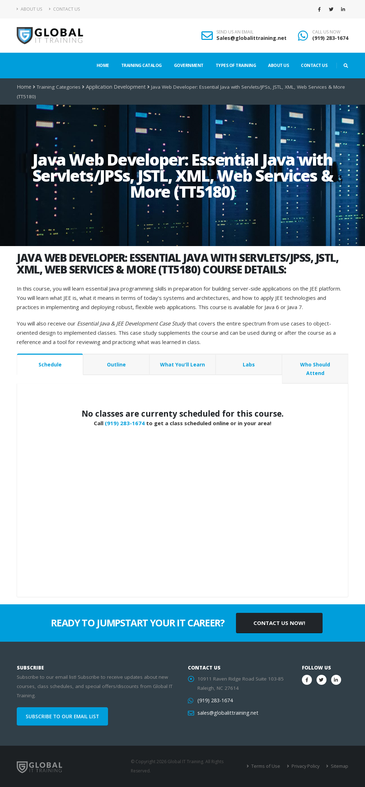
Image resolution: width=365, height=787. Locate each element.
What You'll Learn (182, 364)
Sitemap (339, 766)
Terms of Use (268, 766)
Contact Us (64, 9)
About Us (29, 9)
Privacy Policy (306, 766)
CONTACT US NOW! (279, 622)
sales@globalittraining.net (226, 713)
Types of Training (236, 65)
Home (103, 65)
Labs (249, 364)
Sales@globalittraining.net (251, 38)
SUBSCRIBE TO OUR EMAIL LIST (62, 716)
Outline (116, 364)
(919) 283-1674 (330, 38)
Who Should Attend (315, 368)
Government (189, 65)
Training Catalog (141, 65)
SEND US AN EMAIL (234, 32)
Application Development (113, 87)
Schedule (50, 364)
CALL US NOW (326, 32)
